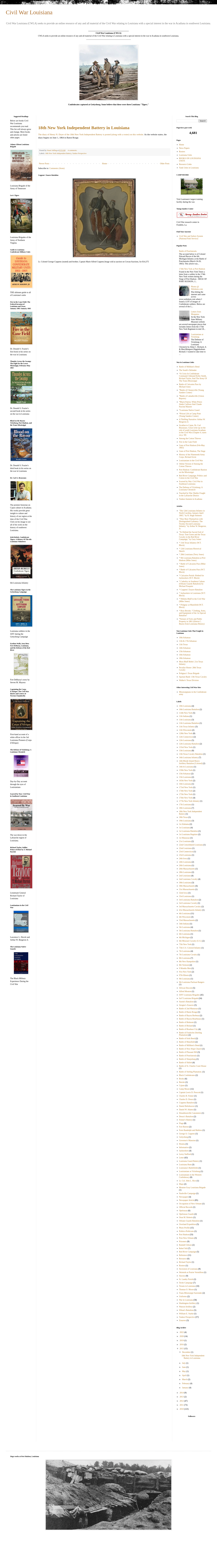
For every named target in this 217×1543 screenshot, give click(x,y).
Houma (182, 1144)
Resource (183, 1259)
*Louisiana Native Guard (189, 410)
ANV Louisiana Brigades (189, 995)
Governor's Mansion (187, 1140)
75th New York (185, 944)
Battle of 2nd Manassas (188, 1009)
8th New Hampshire (187, 961)
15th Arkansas (185, 651)
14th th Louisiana (186, 767)
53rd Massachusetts (187, 920)
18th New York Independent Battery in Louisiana (83, 127)
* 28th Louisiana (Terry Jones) (191, 554)
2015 (182, 1348)
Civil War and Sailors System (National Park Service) (191, 237)
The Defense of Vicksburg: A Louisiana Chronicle (191, 488)
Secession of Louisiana (188, 1269)
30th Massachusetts (187, 886)
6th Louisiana (184, 934)
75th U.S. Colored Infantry (190, 948)
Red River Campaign (187, 1252)
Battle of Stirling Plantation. (190, 1072)
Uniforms (183, 1296)
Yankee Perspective (79, 153)
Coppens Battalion (186, 1103)
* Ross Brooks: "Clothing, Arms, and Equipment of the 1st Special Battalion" (192, 613)
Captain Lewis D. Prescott (189, 1092)
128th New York (185, 733)
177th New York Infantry (189, 801)
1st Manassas (184, 838)
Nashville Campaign (187, 1193)
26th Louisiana (185, 865)
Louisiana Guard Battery (189, 1161)
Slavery (182, 1276)
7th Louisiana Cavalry (188, 955)
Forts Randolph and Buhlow (190, 1130)
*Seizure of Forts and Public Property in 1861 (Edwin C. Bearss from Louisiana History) (192, 621)
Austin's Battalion (186, 1002)
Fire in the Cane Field (188, 442)
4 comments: (73, 150)
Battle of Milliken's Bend (189, 367)
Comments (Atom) (57, 168)
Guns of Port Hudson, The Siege (192, 451)
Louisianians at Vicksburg (197, 335)
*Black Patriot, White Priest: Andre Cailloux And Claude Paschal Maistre (190, 404)
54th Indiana (184, 924)
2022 (182, 1332)
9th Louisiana (184, 979)
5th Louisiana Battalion (188, 931)
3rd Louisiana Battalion (188, 900)
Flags (181, 1123)
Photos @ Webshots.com (197, 288)
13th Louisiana (185, 750)
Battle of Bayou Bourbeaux (190, 1019)
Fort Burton (184, 1127)
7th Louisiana (184, 951)
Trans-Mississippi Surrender (190, 1293)
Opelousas (183, 1211)
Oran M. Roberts (186, 1217)
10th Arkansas (185, 638)
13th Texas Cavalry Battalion (191, 754)
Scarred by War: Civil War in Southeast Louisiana (191, 482)
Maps (181, 1184)
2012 (182, 1401)
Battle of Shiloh (185, 1062)
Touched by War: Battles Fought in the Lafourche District (192, 494)
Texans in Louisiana (187, 1286)
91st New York (185, 972)
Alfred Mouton (185, 991)
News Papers (184, 148)
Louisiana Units (185, 155)
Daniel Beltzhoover (187, 1106)
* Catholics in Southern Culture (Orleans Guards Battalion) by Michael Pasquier (192, 583)
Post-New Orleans (186, 1238)
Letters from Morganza (196, 313)
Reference (183, 1255)
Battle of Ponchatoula (188, 251)
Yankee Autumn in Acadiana (190, 499)
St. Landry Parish (186, 1279)
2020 (182, 1336)
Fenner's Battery (185, 1120)
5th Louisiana (184, 927)
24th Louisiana (185, 862)
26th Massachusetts (187, 869)
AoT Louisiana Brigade (188, 998)
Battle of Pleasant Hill (188, 1052)
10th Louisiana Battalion (189, 709)
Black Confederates (187, 1075)
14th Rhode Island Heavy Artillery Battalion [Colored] (190, 762)
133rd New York (186, 747)
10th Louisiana (185, 706)
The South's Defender (188, 370)
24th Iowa (183, 858)
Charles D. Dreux (186, 1099)
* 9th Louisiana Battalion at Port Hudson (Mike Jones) (192, 559)
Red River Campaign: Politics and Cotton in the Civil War (193, 477)
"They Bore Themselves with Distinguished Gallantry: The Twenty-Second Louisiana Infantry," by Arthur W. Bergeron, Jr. (192, 524)
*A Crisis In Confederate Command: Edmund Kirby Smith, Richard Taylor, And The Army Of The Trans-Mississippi (193, 377)
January (185, 1388)
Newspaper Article (186, 1200)
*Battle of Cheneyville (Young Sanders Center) (191, 391)
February (186, 1383)
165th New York (185, 781)
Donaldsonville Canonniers (190, 1113)
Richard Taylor (185, 1262)
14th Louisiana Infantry (188, 757)
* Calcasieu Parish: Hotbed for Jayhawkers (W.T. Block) (191, 576)
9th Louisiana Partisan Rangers (191, 982)
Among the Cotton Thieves (190, 438)
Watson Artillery (186, 1307)
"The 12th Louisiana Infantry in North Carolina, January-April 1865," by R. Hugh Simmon (192, 513)
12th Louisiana (185, 740)
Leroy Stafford (185, 1154)
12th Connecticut (186, 737)
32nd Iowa (183, 893)
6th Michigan (184, 937)
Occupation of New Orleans (190, 1204)
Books (181, 1079)
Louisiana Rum (185, 1164)
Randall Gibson (185, 1245)
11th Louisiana (185, 720)
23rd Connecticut (186, 852)
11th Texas (183, 644)
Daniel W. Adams (186, 1110)
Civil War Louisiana (29, 12)
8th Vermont (184, 965)
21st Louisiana (185, 841)
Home (104, 163)
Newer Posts (44, 163)
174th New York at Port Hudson (192, 269)
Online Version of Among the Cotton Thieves (191, 465)
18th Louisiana (185, 808)
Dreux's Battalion (186, 1116)
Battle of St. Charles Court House (192, 1066)
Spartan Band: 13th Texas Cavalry (193, 677)
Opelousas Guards (186, 1214)
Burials (182, 1082)
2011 (182, 1405)
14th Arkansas (185, 648)
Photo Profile (184, 1228)
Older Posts (164, 163)
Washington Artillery (187, 1303)
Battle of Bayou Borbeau (189, 1015)
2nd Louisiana (185, 876)
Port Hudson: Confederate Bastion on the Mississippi (193, 471)
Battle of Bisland (186, 1026)
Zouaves (182, 1320)
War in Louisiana (186, 1300)
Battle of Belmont (186, 1022)
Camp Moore (184, 1089)
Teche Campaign (186, 1283)
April (184, 1375)
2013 (182, 1397)
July (184, 1363)
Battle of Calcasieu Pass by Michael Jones (190, 385)
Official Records (186, 1207)
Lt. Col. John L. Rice (187, 1181)
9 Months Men (185, 968)
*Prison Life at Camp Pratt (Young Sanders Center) (190, 415)
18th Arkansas (185, 658)
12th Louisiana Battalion (189, 744)
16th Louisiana (185, 784)
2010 (182, 1409)
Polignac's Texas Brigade (189, 673)
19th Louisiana (185, 821)
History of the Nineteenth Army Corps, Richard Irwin (192, 456)
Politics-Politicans (186, 1231)
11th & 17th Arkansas (188, 641)
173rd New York (186, 787)
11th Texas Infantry (187, 727)
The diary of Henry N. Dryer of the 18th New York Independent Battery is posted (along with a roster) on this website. (91, 134)
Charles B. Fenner (186, 1096)
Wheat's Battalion (186, 1310)
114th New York (185, 713)
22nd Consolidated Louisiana (191, 845)
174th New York (185, 791)
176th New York (185, 798)
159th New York (185, 770)
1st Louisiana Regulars (188, 834)
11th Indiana (184, 716)
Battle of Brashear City (188, 1029)
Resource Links (185, 164)
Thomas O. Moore (186, 1289)
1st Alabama (184, 824)
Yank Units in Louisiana (189, 168)
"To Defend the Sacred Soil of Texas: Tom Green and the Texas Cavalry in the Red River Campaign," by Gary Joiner (192, 535)
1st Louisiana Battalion (188, 831)
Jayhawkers (184, 1151)
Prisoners (183, 1241)
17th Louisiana (185, 804)
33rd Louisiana (185, 896)
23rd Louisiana (185, 855)
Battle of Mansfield (187, 1042)
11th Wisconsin (185, 730)
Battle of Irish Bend (187, 1038)
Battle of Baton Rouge (188, 1012)
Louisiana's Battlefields (188, 1168)
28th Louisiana (185, 872)
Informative (184, 1147)
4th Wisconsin (185, 917)
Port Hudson (184, 1234)
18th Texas (183, 817)
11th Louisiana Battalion (189, 723)
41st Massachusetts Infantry (190, 910)
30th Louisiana (185, 883)
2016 (182, 1344)
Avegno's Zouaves (186, 1005)
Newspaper (183, 1197)
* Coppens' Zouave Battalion (191, 590)
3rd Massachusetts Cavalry (190, 906)
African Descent (185, 988)
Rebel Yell (183, 1248)
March (185, 1379)
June (184, 1367)
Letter (181, 1158)
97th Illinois (184, 975)
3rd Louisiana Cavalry (188, 903)
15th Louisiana (185, 777)
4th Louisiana (184, 913)
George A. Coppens (187, 1134)
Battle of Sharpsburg (187, 1059)
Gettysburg (183, 1137)
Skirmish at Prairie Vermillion (191, 1272)
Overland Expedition (187, 1224)
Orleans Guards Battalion (189, 1221)
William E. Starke (186, 1314)
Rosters (182, 152)
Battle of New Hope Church (190, 1049)
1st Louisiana (184, 828)
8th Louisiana (184, 958)
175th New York (185, 794)
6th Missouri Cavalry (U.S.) (190, 941)
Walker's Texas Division (189, 680)
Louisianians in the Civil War (191, 460)
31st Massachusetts (187, 889)
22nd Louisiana (185, 848)
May (184, 1371)
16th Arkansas (185, 655)
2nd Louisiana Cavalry (188, 879)
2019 (182, 1340)
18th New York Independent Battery (58, 153)
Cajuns (182, 1085)
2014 (182, 1393)
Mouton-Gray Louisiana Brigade (192, 1187)
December (186, 1352)
